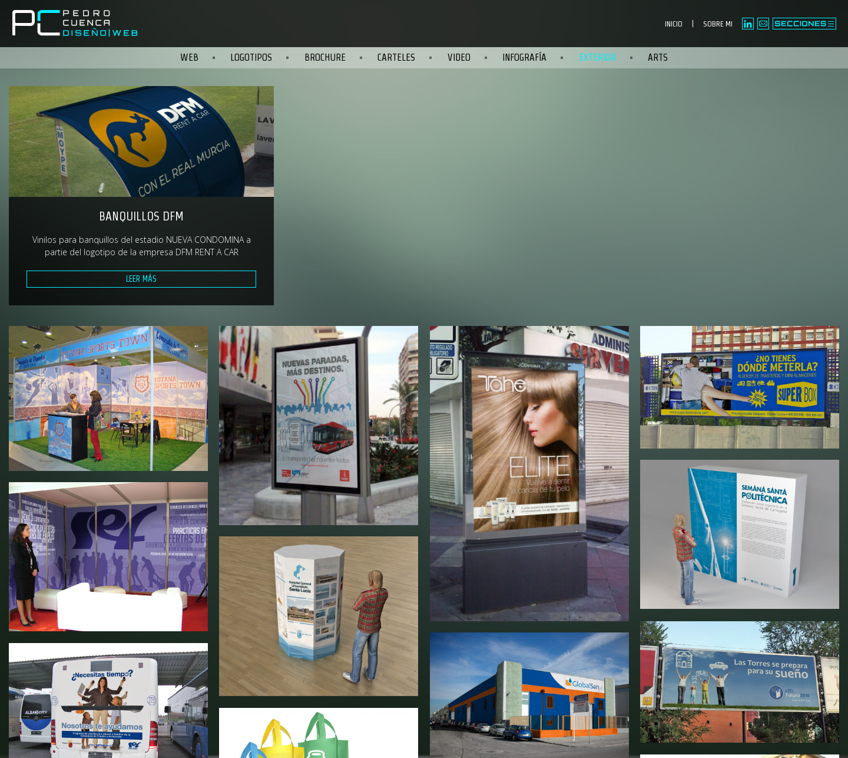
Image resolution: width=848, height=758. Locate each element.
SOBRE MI (718, 23)
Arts (658, 57)
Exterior (597, 57)
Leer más (141, 279)
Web (189, 57)
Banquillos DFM (141, 216)
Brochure (325, 57)
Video (459, 57)
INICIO (674, 23)
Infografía (524, 57)
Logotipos (251, 57)
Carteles (396, 57)
